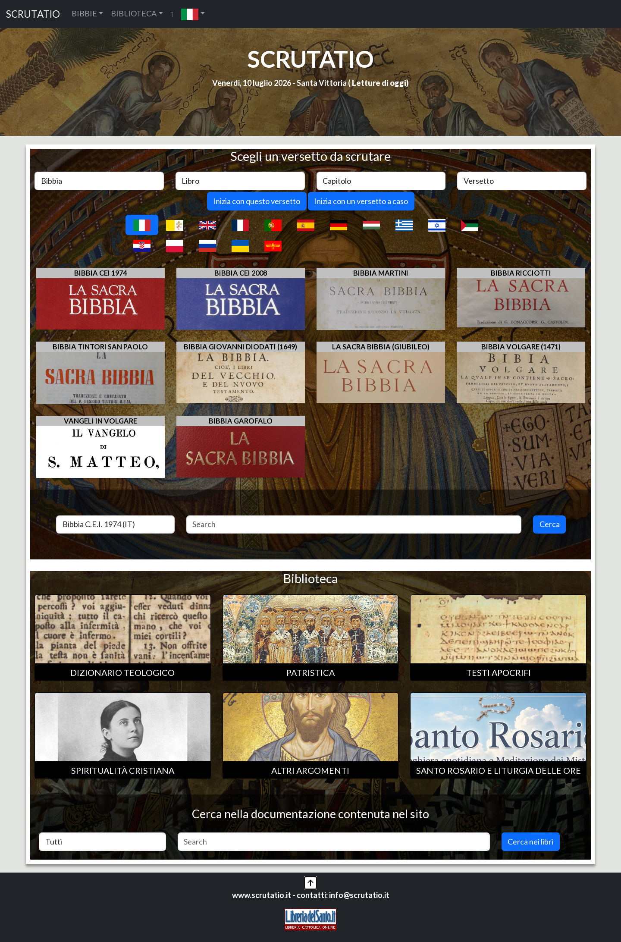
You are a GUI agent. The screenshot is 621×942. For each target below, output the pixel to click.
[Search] (354, 524)
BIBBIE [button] (84, 13)
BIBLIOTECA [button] (134, 13)
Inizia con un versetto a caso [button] (361, 201)
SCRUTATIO (33, 14)
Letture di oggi (379, 83)
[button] (193, 14)
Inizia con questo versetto (256, 201)
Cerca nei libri (530, 841)
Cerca (549, 524)
